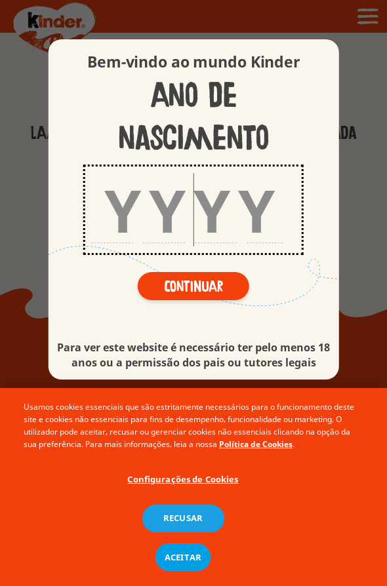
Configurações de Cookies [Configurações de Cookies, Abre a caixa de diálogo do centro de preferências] (182, 482)
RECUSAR (183, 522)
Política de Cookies (256, 447)
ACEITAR (183, 560)
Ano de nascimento (193, 117)
